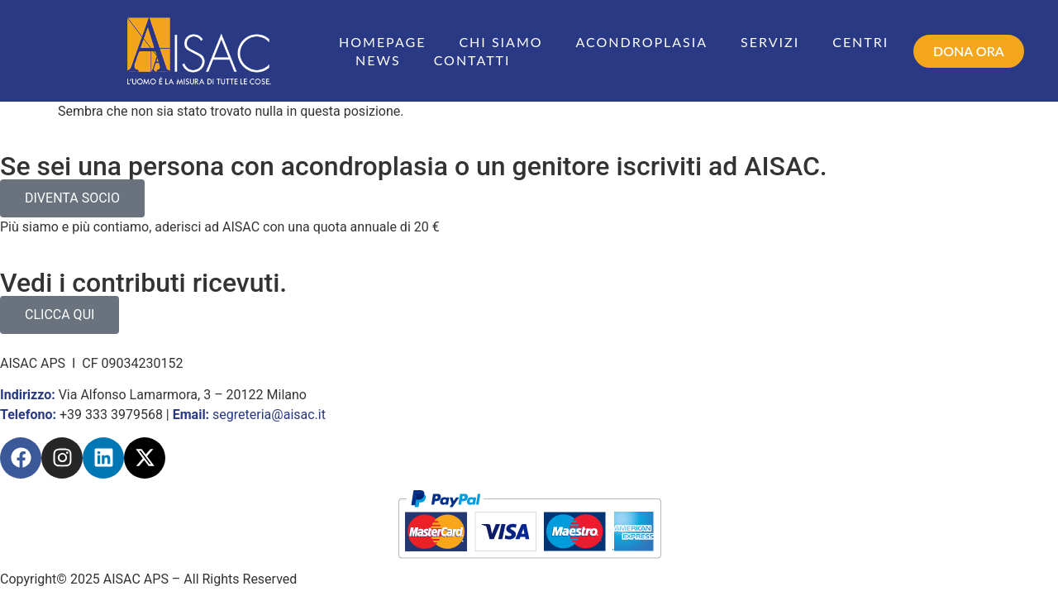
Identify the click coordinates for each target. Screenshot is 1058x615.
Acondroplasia (642, 42)
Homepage (382, 42)
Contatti (472, 60)
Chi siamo (500, 42)
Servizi (770, 42)
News (378, 60)
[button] (969, 51)
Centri (860, 42)
